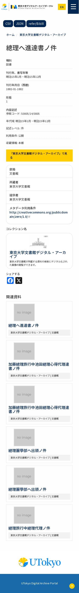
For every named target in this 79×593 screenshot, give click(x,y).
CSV (8, 23)
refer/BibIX (36, 23)
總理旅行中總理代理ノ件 (29, 528)
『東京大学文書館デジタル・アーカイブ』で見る (38, 155)
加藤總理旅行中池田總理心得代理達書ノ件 (38, 366)
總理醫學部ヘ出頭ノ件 (27, 450)
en (62, 7)
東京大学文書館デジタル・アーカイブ (43, 35)
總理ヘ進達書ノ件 (23, 325)
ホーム (10, 35)
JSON (19, 23)
